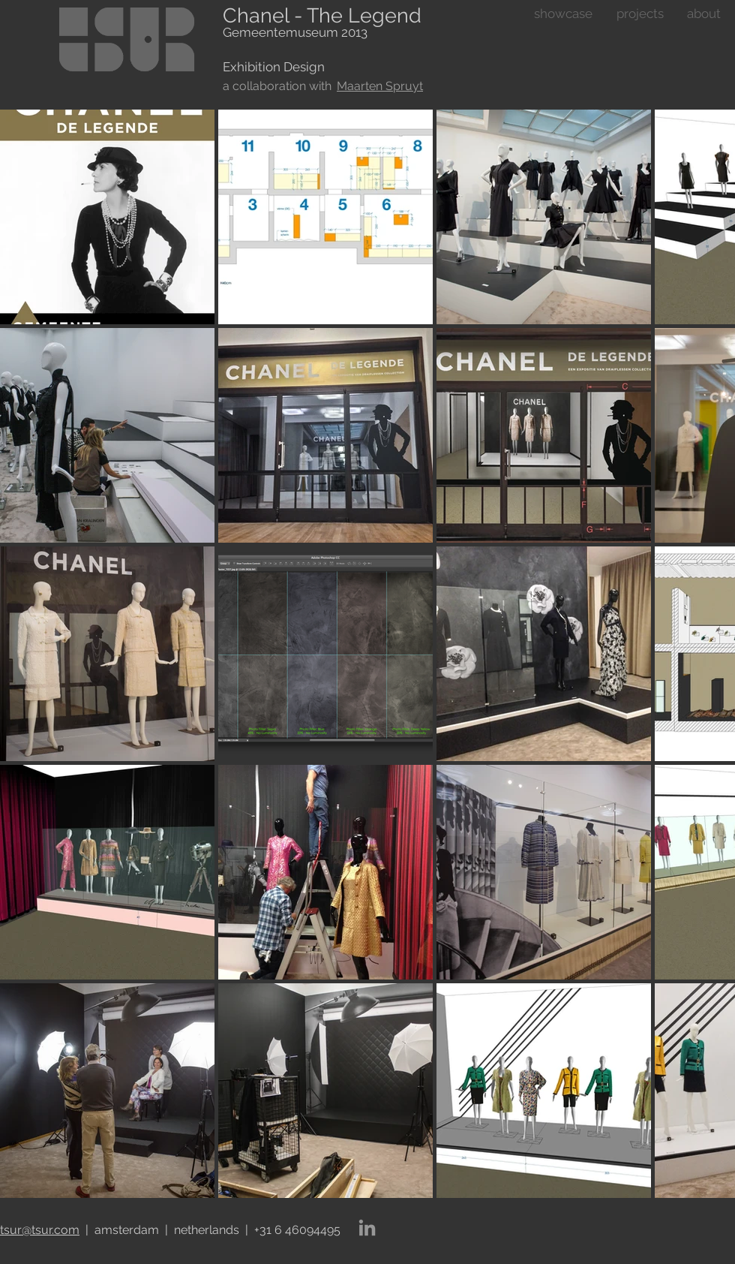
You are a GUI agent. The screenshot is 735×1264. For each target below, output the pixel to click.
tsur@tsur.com (40, 1230)
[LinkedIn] (367, 1227)
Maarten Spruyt (380, 86)
